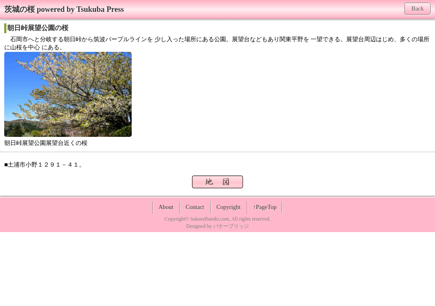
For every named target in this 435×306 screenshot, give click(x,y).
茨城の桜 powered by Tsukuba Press (64, 9)
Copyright (228, 207)
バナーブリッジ (231, 226)
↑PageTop (265, 207)
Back (418, 9)
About (165, 207)
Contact (195, 207)
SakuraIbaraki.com (209, 219)
